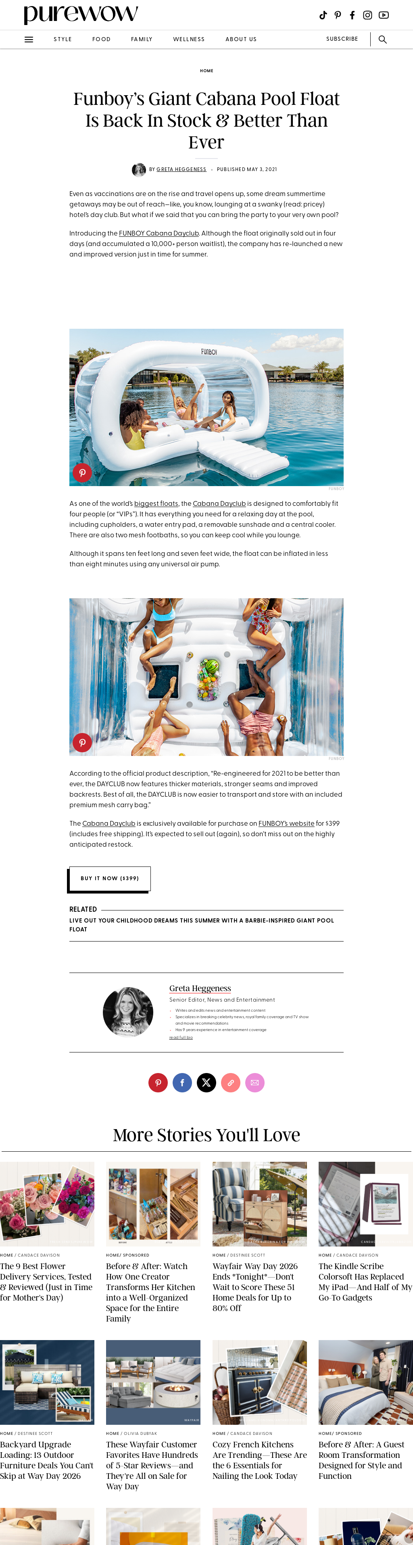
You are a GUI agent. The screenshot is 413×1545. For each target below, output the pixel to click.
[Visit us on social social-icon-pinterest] (338, 15)
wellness (189, 40)
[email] (255, 1082)
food (101, 40)
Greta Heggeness (181, 169)
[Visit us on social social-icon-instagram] (368, 15)
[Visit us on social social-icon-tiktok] (323, 15)
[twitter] (206, 1082)
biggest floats (156, 504)
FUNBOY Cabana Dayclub (159, 233)
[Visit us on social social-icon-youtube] (384, 15)
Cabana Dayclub (219, 504)
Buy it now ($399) (110, 878)
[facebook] (182, 1082)
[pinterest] (82, 472)
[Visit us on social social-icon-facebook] (352, 15)
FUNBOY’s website (287, 824)
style (63, 40)
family (142, 40)
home (206, 71)
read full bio (181, 1038)
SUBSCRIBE (342, 39)
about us (241, 40)
